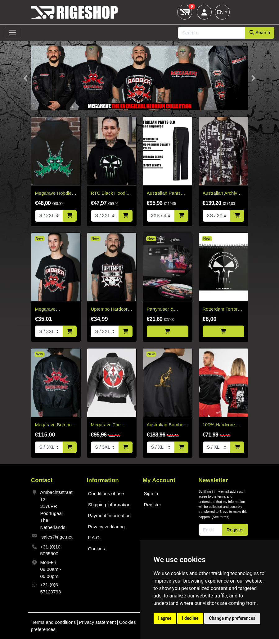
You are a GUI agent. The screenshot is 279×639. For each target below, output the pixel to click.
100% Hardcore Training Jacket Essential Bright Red (219, 425)
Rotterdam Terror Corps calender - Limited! (220, 309)
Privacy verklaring (106, 526)
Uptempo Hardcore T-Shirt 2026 (110, 309)
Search (260, 32)
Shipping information (109, 504)
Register (152, 504)
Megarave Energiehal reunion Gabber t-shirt (54, 309)
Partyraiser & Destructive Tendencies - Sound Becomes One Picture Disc (167, 309)
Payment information (109, 515)
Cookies (96, 548)
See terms (220, 517)
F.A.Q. (94, 537)
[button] (25, 78)
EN (220, 12)
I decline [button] (190, 618)
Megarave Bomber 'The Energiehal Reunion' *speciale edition (54, 425)
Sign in (151, 493)
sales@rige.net (57, 536)
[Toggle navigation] (13, 33)
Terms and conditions (54, 622)
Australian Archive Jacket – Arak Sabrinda (221, 193)
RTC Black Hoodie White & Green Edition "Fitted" (110, 193)
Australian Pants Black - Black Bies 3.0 (165, 193)
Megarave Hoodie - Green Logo (55, 193)
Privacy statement (97, 622)
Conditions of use (106, 493)
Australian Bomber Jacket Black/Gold (166, 425)
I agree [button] (165, 618)
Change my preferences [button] (232, 618)
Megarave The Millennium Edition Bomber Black (110, 425)
